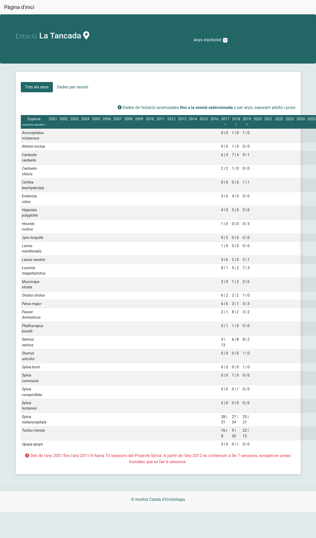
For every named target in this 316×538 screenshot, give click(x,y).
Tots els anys (37, 87)
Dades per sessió (72, 87)
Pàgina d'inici (19, 7)
